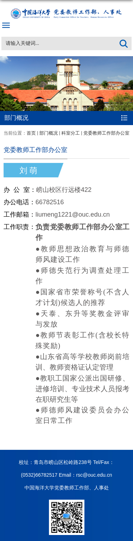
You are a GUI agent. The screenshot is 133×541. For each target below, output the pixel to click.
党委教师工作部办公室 (106, 133)
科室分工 (70, 133)
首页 (31, 133)
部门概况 (48, 133)
